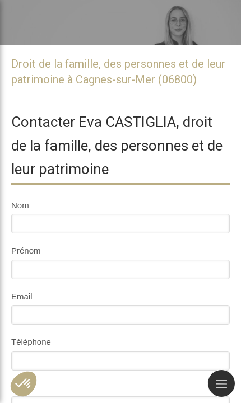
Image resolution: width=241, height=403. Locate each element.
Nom (20, 205)
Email (22, 296)
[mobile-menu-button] (221, 383)
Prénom (26, 250)
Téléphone (31, 341)
